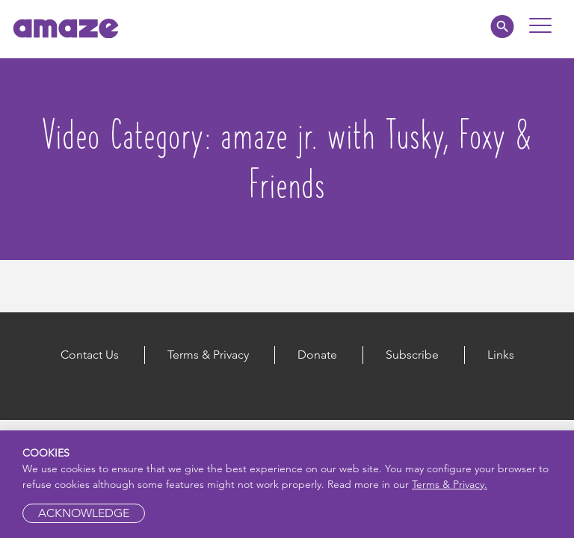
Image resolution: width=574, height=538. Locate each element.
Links (500, 354)
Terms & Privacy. (449, 484)
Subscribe (412, 354)
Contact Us (90, 354)
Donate (317, 354)
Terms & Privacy (208, 354)
